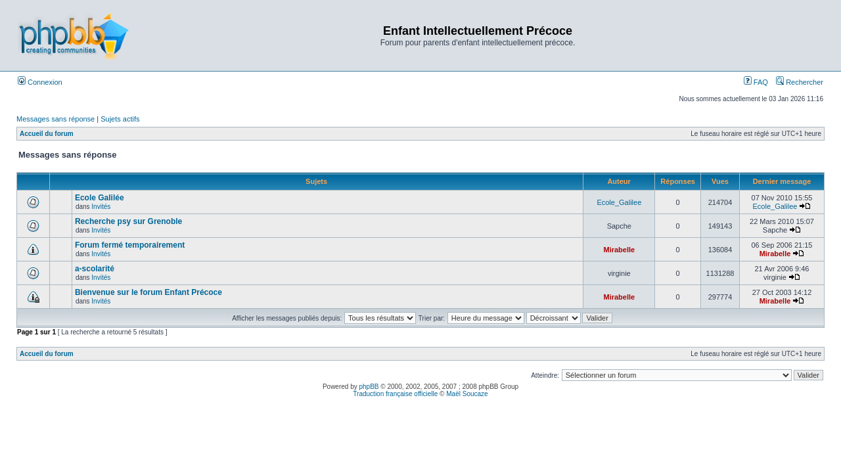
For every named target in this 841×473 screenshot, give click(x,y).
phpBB (369, 386)
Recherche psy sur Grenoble (128, 221)
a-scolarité (94, 268)
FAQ (756, 82)
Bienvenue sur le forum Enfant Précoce (148, 292)
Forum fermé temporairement (130, 245)
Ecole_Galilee (619, 202)
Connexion (40, 82)
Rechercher (799, 82)
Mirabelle (619, 250)
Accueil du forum (47, 133)
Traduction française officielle (395, 393)
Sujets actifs (120, 119)
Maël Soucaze (467, 393)
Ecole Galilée (99, 197)
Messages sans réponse (55, 119)
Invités (100, 206)
